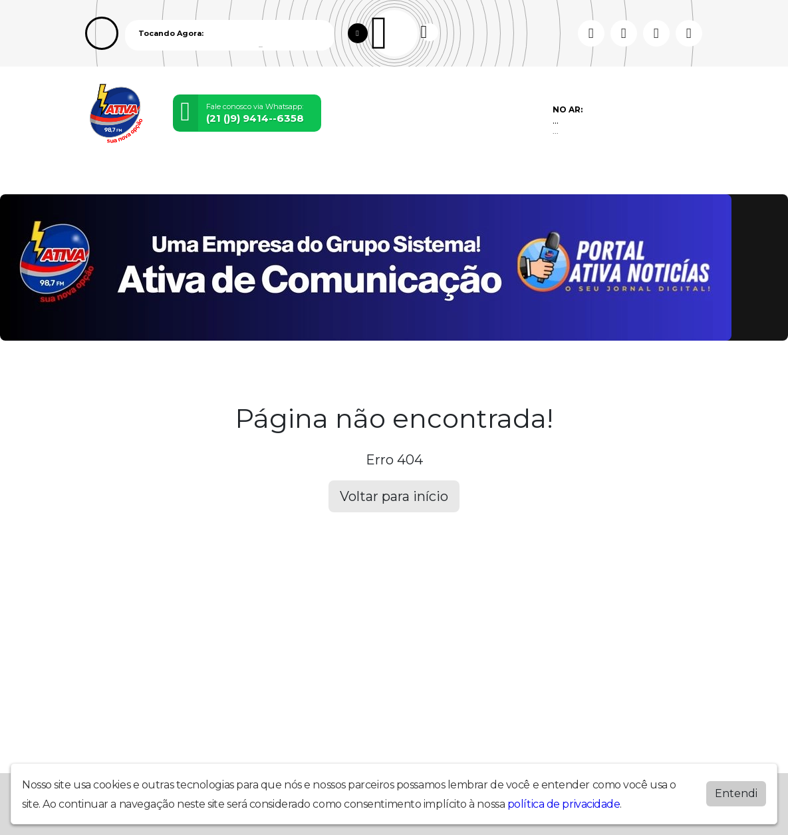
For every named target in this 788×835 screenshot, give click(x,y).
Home (100, 176)
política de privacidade (563, 804)
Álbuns (408, 176)
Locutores (301, 176)
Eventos (250, 176)
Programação (152, 176)
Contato (451, 176)
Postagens (359, 176)
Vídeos (207, 176)
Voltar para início (394, 496)
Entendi (736, 793)
